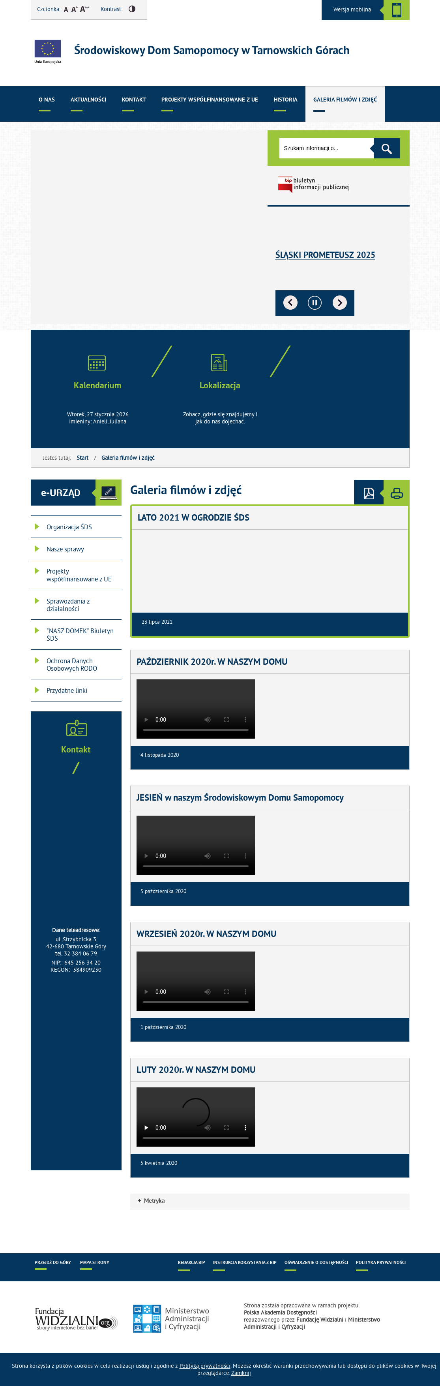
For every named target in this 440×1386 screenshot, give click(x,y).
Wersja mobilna (352, 9)
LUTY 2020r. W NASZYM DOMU (196, 1071)
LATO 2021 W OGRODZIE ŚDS (193, 518)
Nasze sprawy (65, 549)
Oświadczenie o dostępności (316, 1263)
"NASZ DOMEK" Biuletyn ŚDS (80, 634)
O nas (47, 100)
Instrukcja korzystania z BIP (245, 1263)
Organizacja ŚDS (69, 527)
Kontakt (134, 100)
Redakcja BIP (191, 1263)
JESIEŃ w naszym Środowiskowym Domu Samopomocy (240, 798)
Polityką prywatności (205, 1365)
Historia (286, 100)
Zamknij (241, 1373)
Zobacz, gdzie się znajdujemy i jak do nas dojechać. (220, 418)
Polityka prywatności (381, 1263)
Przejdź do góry (53, 1263)
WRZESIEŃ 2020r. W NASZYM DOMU (206, 935)
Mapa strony (94, 1263)
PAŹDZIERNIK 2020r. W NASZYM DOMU (212, 663)
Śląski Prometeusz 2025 (325, 255)
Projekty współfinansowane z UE (209, 100)
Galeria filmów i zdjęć (345, 100)
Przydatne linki (67, 690)
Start (82, 457)
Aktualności (88, 100)
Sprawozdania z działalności (68, 605)
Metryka (151, 1201)
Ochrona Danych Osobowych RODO (72, 664)
